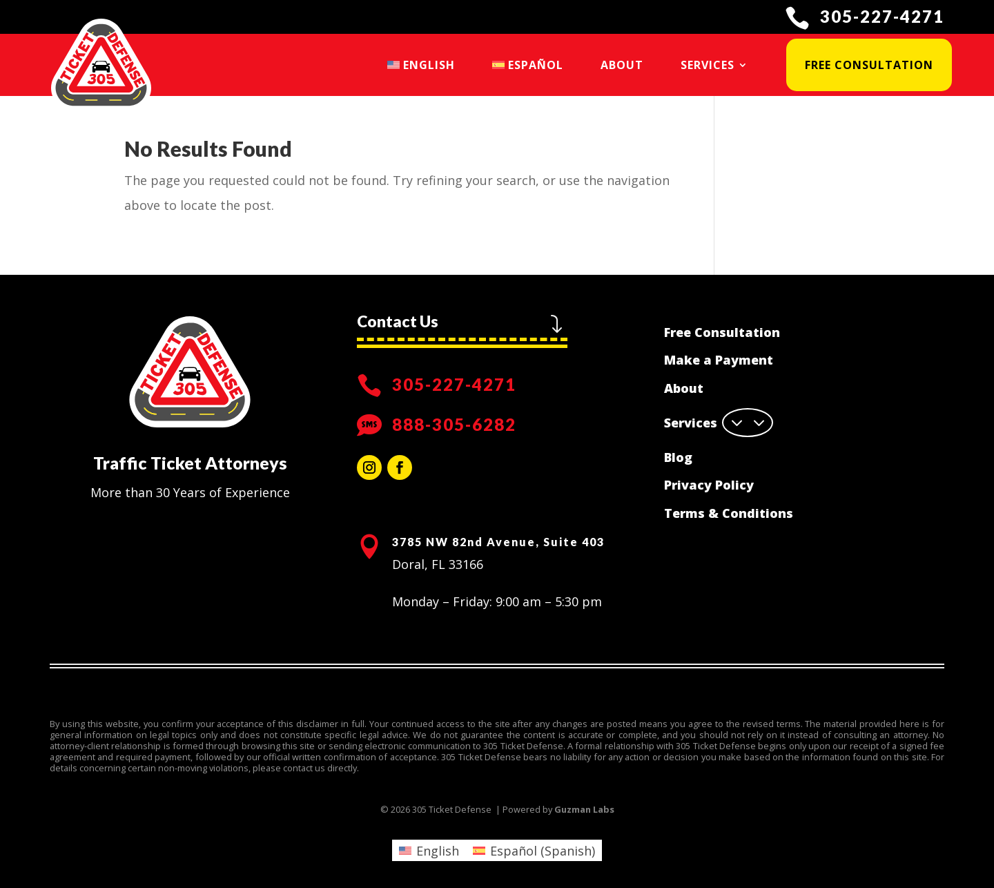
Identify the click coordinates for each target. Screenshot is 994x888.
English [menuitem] (437, 850)
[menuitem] (421, 65)
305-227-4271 (882, 16)
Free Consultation (869, 65)
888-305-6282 (454, 424)
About (622, 65)
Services (707, 65)
